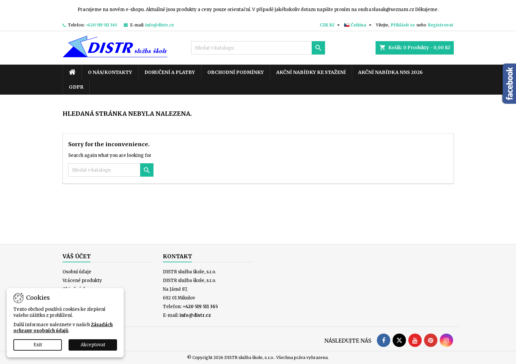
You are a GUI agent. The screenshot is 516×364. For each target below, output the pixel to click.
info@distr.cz (159, 24)
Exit (37, 345)
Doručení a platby (169, 72)
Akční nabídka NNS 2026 (390, 72)
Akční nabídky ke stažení (311, 72)
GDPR (76, 87)
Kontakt (177, 256)
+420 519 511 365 (101, 24)
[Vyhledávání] (258, 48)
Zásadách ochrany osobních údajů (63, 328)
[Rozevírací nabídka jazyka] (358, 25)
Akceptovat (93, 345)
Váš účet (77, 256)
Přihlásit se (403, 24)
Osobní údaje (77, 272)
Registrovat (440, 24)
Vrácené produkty (82, 280)
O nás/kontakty (110, 72)
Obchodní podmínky (235, 72)
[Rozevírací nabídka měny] (330, 25)
